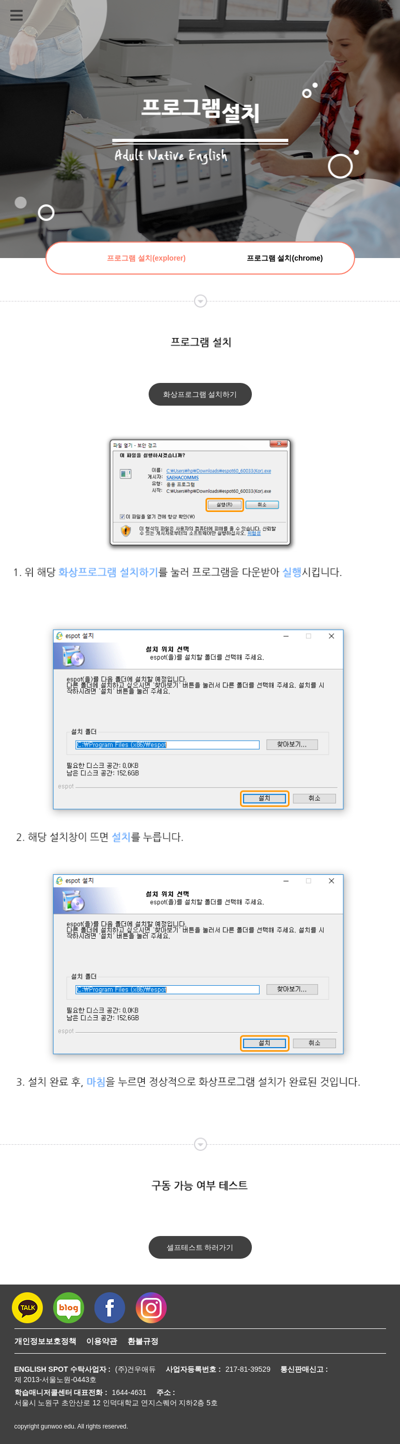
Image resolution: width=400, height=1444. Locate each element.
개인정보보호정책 (45, 1341)
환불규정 (142, 1341)
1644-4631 (129, 1392)
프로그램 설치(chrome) (285, 258)
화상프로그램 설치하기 (200, 394)
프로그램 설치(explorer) (146, 258)
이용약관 (101, 1341)
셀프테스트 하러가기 (200, 1247)
